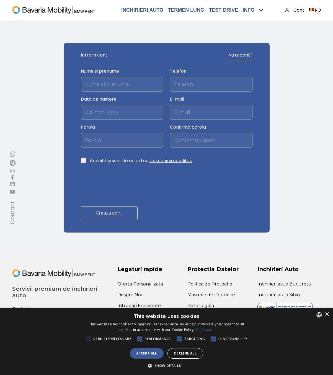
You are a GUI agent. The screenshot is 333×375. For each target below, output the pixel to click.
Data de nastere (99, 99)
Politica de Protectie (209, 284)
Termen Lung (186, 10)
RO (315, 10)
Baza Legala (200, 305)
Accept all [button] (146, 353)
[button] (166, 365)
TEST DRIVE (223, 10)
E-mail (177, 99)
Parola (88, 127)
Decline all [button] (185, 353)
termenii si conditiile (170, 160)
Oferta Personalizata (140, 284)
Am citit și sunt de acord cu (141, 160)
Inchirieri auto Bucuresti (284, 284)
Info (252, 10)
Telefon (178, 71)
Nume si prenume (100, 71)
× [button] (327, 314)
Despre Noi (129, 294)
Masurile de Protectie (211, 294)
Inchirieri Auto (142, 10)
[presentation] (123, 182)
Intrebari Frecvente (139, 305)
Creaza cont (109, 213)
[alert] (166, 341)
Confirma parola (188, 127)
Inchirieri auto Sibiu (278, 294)
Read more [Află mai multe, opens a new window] (204, 329)
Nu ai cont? (240, 55)
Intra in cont (94, 55)
